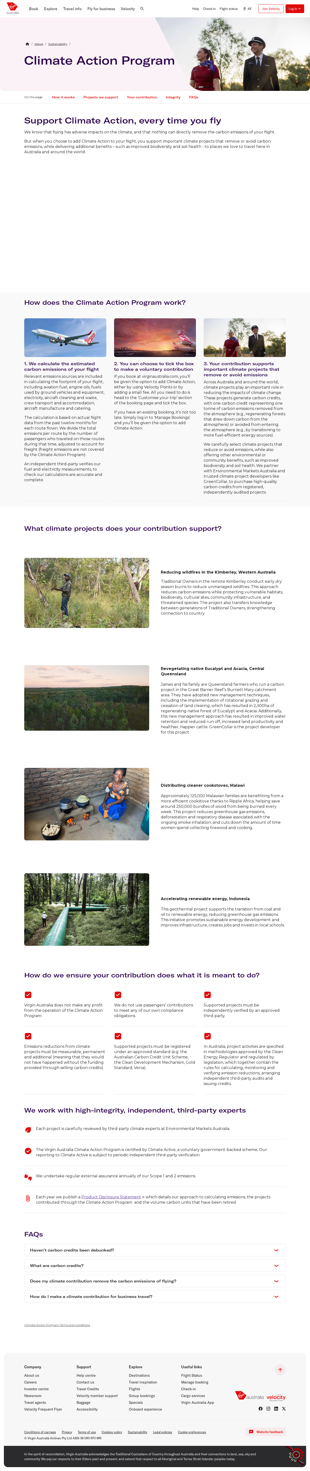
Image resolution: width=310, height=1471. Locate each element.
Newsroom (33, 1396)
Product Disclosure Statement (111, 1197)
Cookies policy (112, 1432)
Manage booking (194, 1382)
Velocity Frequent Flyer (43, 1409)
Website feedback (266, 1431)
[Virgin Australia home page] (12, 9)
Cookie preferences (192, 1432)
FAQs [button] (193, 97)
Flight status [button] (229, 9)
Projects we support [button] (101, 97)
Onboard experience (145, 1409)
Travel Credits (88, 1389)
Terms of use (87, 1432)
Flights (134, 1389)
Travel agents (35, 1403)
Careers (30, 1382)
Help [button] (195, 9)
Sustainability (137, 1432)
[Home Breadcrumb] (27, 44)
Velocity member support (97, 1396)
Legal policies (162, 1432)
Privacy (67, 1432)
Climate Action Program (99, 60)
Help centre (86, 1375)
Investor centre (36, 1389)
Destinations (139, 1375)
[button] (33, 8)
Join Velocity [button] (271, 9)
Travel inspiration (143, 1382)
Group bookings (142, 1396)
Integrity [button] (173, 97)
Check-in (188, 1389)
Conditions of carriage (40, 1432)
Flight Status (191, 1375)
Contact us (85, 1382)
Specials (136, 1403)
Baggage (83, 1403)
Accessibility (87, 1409)
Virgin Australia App (197, 1403)
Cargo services (193, 1396)
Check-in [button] (209, 9)
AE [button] (247, 9)
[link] (38, 44)
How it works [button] (63, 97)
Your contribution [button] (142, 97)
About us (31, 1375)
